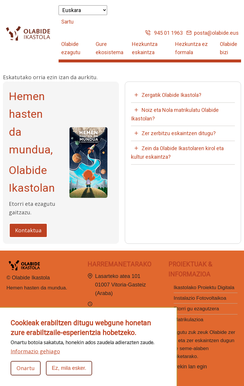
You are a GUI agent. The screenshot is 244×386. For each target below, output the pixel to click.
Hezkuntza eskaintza (144, 48)
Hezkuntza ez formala (191, 48)
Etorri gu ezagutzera (196, 309)
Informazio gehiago (35, 351)
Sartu (67, 22)
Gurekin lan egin (187, 367)
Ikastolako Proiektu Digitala (204, 287)
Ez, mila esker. (69, 368)
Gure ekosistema (109, 48)
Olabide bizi (228, 48)
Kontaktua (28, 230)
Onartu (25, 368)
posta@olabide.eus (212, 33)
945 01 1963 (164, 33)
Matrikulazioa (188, 319)
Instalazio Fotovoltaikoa (200, 298)
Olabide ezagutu (70, 48)
